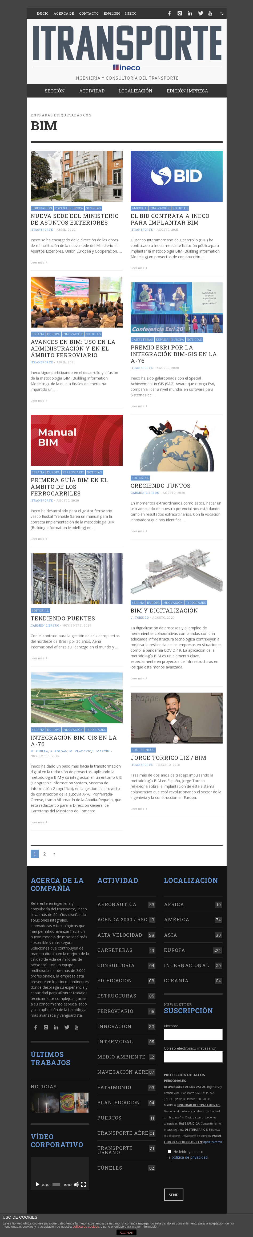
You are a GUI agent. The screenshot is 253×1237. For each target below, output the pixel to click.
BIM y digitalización (164, 608)
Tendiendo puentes (63, 616)
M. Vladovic (80, 749)
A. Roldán (59, 749)
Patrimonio (114, 1084)
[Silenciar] (76, 1181)
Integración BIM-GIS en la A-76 (74, 738)
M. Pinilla (39, 749)
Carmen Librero (145, 491)
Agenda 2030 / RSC (122, 916)
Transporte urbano (115, 1147)
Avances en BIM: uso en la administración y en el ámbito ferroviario (73, 347)
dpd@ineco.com (213, 1138)
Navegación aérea (125, 1068)
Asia (170, 931)
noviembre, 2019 (77, 624)
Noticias (93, 208)
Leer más (40, 262)
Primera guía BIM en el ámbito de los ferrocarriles (69, 485)
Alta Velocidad (119, 931)
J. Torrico (140, 616)
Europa (76, 208)
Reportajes (196, 601)
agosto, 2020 (167, 367)
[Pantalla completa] (83, 1181)
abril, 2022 (66, 230)
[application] (60, 1170)
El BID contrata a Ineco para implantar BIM (170, 219)
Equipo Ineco (143, 747)
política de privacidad (190, 1153)
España (61, 208)
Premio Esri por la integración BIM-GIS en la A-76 (174, 353)
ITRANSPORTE (42, 230)
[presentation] (204, 1171)
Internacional (186, 962)
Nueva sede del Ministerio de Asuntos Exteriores (75, 219)
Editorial (140, 476)
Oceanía (176, 977)
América (139, 208)
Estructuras (116, 992)
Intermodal (115, 1038)
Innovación (160, 208)
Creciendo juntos (161, 484)
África (174, 901)
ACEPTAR (126, 1232)
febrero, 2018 (168, 762)
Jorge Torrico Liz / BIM (168, 755)
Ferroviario (73, 471)
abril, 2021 (66, 361)
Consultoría (116, 962)
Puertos (109, 1114)
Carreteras (142, 339)
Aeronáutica (117, 901)
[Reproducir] (37, 1181)
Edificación (42, 208)
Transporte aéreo (124, 1129)
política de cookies (86, 1226)
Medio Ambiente (121, 1053)
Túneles (109, 1164)
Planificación (118, 1099)
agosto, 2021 (167, 230)
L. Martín (101, 749)
